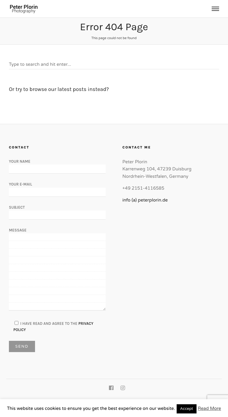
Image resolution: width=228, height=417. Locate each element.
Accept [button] (186, 408)
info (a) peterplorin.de (145, 200)
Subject (57, 211)
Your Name (57, 165)
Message (57, 269)
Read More (209, 408)
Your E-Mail (57, 188)
